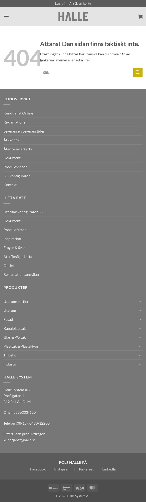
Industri (9, 364)
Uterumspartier (15, 301)
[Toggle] (140, 301)
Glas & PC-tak (14, 337)
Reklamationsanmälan (21, 274)
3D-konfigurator (16, 176)
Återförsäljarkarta (17, 149)
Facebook (38, 469)
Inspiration (12, 238)
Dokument (12, 158)
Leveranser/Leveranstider (23, 131)
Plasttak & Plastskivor (20, 346)
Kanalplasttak (14, 328)
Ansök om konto (80, 3)
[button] (60, 3)
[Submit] (138, 72)
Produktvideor (15, 167)
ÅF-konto (11, 140)
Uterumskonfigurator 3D (23, 212)
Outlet (8, 265)
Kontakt (10, 184)
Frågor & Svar (14, 247)
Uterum (9, 310)
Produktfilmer (14, 229)
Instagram (62, 469)
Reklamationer (15, 122)
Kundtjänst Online (18, 113)
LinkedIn (109, 469)
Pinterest (86, 469)
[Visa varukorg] (140, 16)
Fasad (8, 319)
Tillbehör (10, 355)
